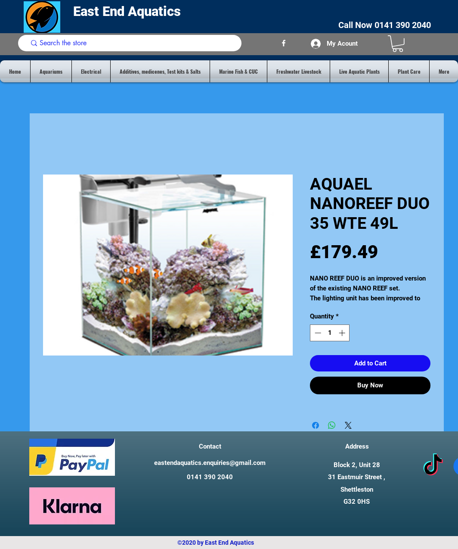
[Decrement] (317, 333)
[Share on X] (348, 425)
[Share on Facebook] (315, 425)
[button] (398, 43)
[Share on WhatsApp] (332, 425)
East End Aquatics (128, 11)
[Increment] (343, 333)
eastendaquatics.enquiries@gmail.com (210, 463)
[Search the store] (131, 43)
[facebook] (283, 43)
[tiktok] (433, 466)
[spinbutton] (330, 333)
